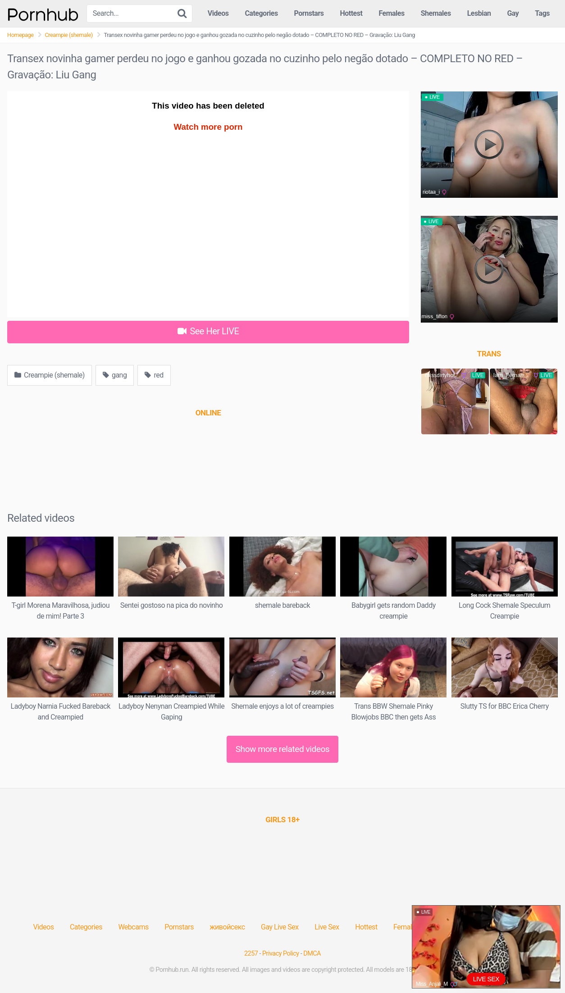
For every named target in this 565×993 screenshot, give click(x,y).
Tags (542, 13)
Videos (218, 13)
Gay (513, 13)
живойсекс (227, 927)
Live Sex (326, 927)
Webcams (133, 927)
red (154, 375)
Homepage (20, 35)
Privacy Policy (280, 953)
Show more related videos (283, 749)
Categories (261, 13)
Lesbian (479, 13)
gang (115, 375)
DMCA (312, 953)
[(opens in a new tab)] (208, 412)
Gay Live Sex (280, 927)
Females (391, 13)
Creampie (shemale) (69, 35)
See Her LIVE (208, 331)
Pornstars (309, 13)
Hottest (351, 13)
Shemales (436, 13)
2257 (251, 953)
